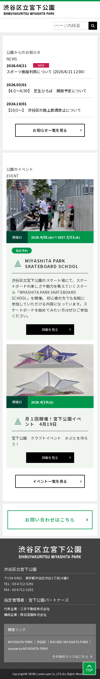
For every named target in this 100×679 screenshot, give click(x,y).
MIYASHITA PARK (20, 641)
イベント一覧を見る (50, 481)
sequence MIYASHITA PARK (28, 648)
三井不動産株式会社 (35, 608)
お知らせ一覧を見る (50, 130)
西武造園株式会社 (33, 614)
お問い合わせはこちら (50, 519)
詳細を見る (50, 329)
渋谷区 (41, 641)
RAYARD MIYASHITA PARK (69, 641)
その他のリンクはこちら (70, 656)
